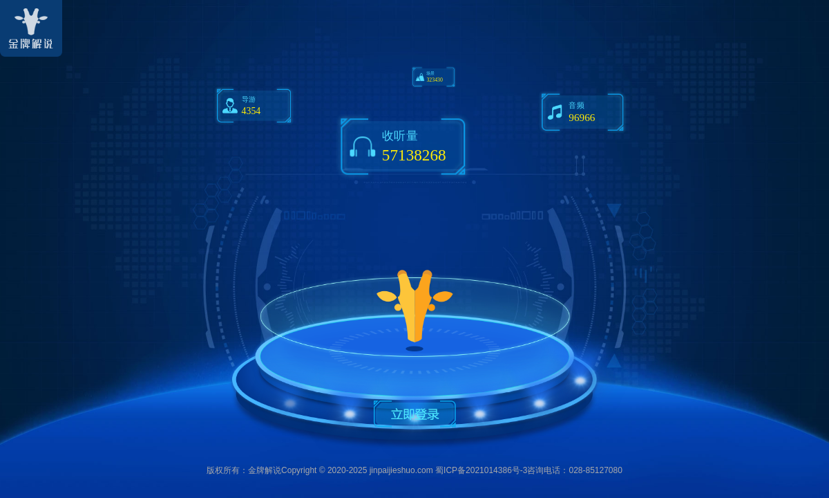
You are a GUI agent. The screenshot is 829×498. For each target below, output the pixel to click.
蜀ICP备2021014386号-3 (481, 470)
